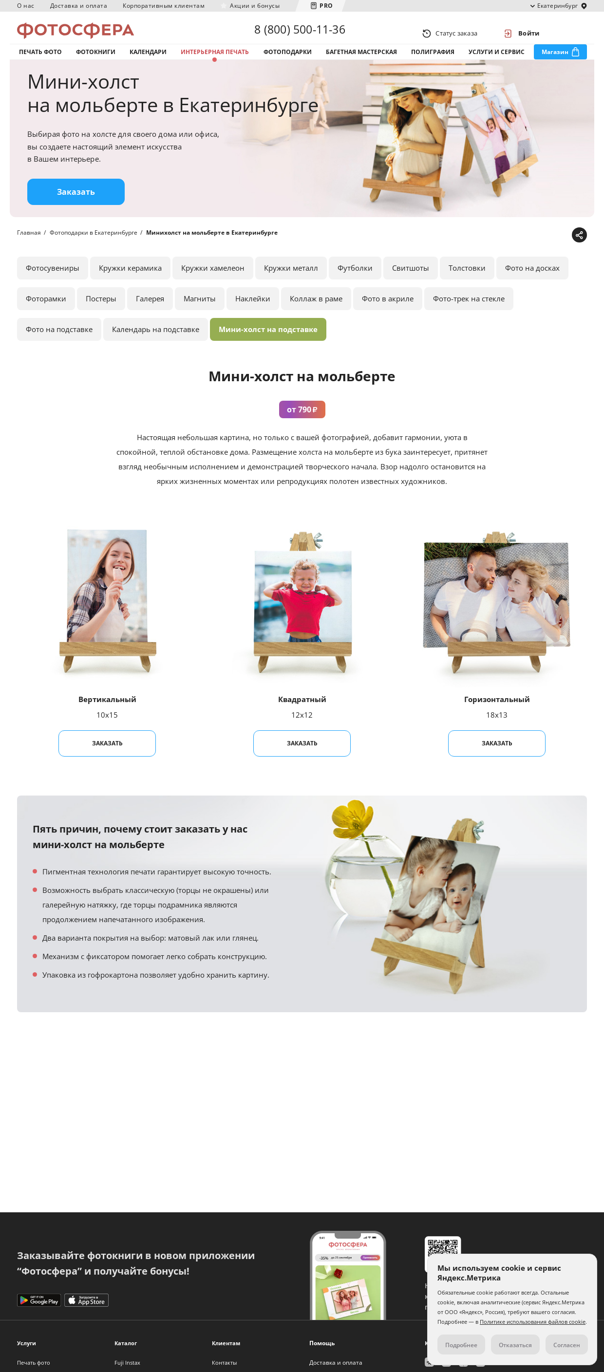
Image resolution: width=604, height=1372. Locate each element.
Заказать (76, 210)
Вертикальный (107, 718)
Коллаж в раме (316, 317)
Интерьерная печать (215, 62)
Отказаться (515, 1345)
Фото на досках (532, 287)
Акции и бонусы (255, 5)
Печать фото (40, 62)
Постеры (101, 317)
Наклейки (252, 317)
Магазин (555, 62)
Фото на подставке (59, 348)
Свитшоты (410, 287)
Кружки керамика (130, 287)
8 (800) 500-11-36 (299, 33)
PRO (326, 5)
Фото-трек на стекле (469, 317)
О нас (26, 5)
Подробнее (461, 1345)
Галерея (150, 317)
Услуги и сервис (497, 62)
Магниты (200, 317)
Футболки (355, 287)
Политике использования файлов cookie (532, 1321)
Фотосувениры (52, 287)
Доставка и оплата (79, 5)
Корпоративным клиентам (164, 5)
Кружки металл (291, 287)
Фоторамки (46, 317)
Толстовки (467, 287)
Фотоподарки (288, 62)
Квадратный (302, 718)
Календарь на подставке (155, 348)
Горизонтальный (497, 718)
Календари (148, 62)
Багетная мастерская (361, 62)
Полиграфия (432, 62)
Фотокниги (95, 62)
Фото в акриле (388, 317)
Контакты (224, 1362)
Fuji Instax (127, 1362)
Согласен (566, 1345)
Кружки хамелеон (213, 287)
